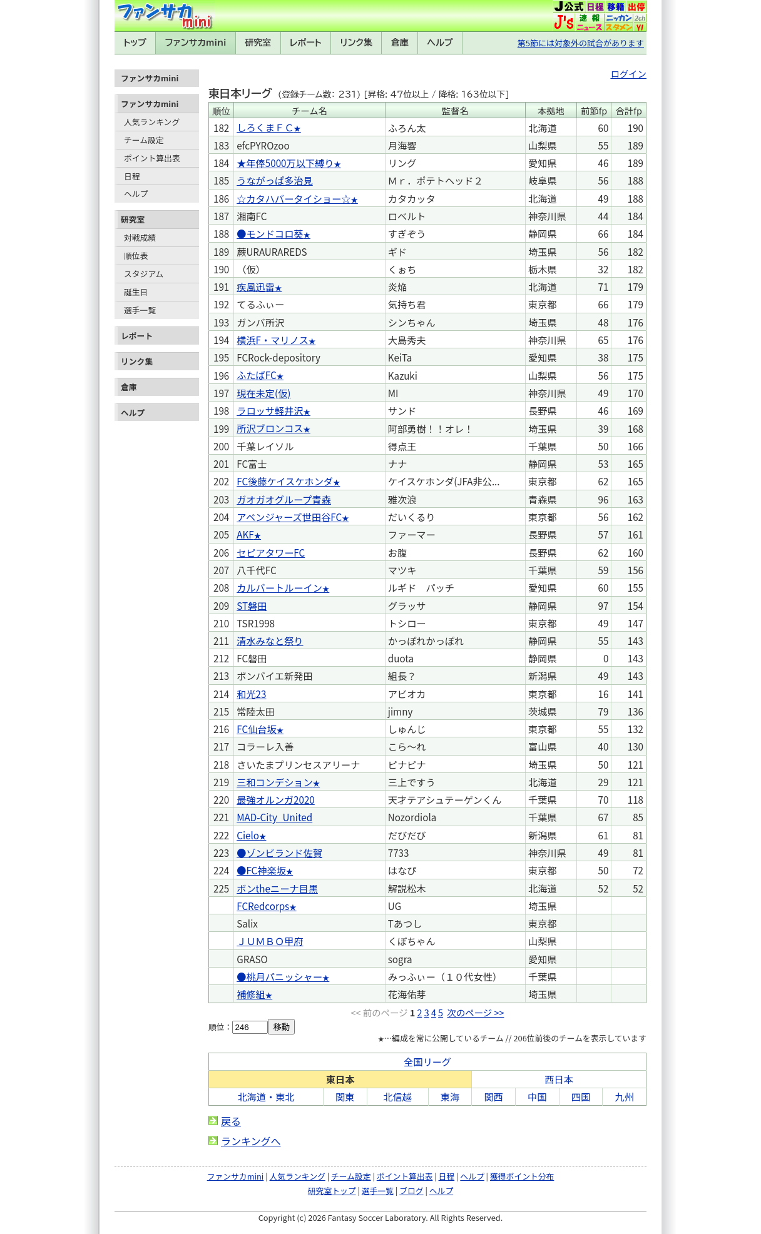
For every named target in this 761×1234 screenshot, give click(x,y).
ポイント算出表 (152, 158)
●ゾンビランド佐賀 (279, 852)
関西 (493, 1096)
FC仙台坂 (256, 729)
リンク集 (356, 42)
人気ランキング (152, 122)
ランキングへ (251, 1140)
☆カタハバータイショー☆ (293, 198)
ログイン (628, 73)
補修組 (251, 994)
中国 (537, 1096)
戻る (231, 1120)
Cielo (248, 835)
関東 (344, 1096)
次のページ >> (475, 1012)
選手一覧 (140, 310)
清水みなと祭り (270, 640)
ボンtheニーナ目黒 (277, 888)
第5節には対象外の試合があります (581, 43)
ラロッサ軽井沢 (270, 410)
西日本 (558, 1079)
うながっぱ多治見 (275, 180)
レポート (306, 42)
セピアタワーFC (271, 552)
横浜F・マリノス (273, 339)
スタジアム (143, 274)
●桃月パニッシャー (279, 976)
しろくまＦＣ (265, 127)
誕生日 (136, 292)
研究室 (258, 42)
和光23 (251, 693)
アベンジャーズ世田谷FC (289, 516)
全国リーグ (427, 1061)
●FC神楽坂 (261, 870)
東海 (450, 1096)
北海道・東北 (265, 1096)
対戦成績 (140, 237)
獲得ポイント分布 (522, 1176)
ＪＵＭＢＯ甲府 (270, 941)
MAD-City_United (274, 817)
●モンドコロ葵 (270, 233)
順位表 (136, 255)
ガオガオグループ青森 (284, 499)
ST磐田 (252, 605)
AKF (245, 534)
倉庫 (400, 42)
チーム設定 (144, 140)
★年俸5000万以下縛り (285, 162)
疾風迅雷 (256, 286)
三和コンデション (275, 782)
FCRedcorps (263, 906)
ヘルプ (440, 42)
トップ (134, 42)
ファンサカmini (196, 42)
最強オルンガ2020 (276, 799)
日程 (132, 176)
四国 (580, 1096)
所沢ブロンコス (270, 428)
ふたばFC (256, 375)
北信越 (397, 1096)
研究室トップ (332, 1190)
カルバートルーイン (279, 587)
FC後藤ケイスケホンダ (285, 481)
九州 (624, 1096)
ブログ (411, 1190)
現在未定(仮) (263, 393)
